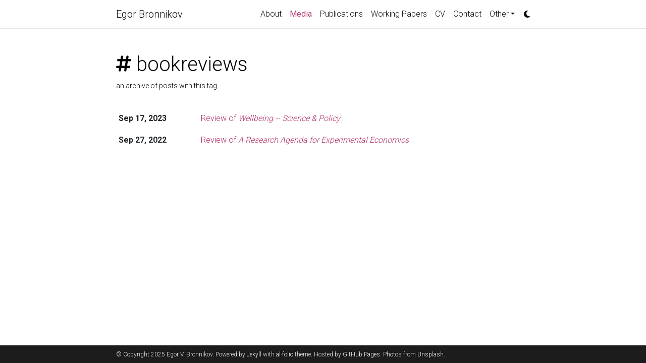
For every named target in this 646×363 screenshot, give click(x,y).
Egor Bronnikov (149, 14)
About (271, 14)
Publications (341, 14)
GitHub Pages (361, 354)
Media (303, 13)
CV (440, 14)
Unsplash (430, 354)
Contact (467, 14)
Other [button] (499, 14)
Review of (270, 118)
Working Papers (399, 14)
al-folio (284, 354)
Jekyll (254, 354)
